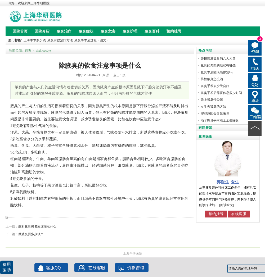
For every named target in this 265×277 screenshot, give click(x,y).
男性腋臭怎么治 (212, 79)
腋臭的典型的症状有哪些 (218, 65)
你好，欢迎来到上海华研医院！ (30, 3)
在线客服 (238, 214)
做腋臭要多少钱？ (31, 234)
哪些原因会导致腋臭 (215, 113)
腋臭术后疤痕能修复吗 (216, 72)
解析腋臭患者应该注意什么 (37, 226)
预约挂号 (216, 214)
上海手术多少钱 (35, 40)
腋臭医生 (205, 136)
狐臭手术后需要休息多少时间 (221, 93)
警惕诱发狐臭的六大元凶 (218, 58)
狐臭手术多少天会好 (215, 86)
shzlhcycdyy (44, 50)
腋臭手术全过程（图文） (91, 40)
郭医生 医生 (228, 182)
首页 (28, 50)
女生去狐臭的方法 (213, 106)
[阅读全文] (226, 205)
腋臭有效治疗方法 (60, 40)
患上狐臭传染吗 (212, 100)
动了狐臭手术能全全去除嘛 (220, 120)
